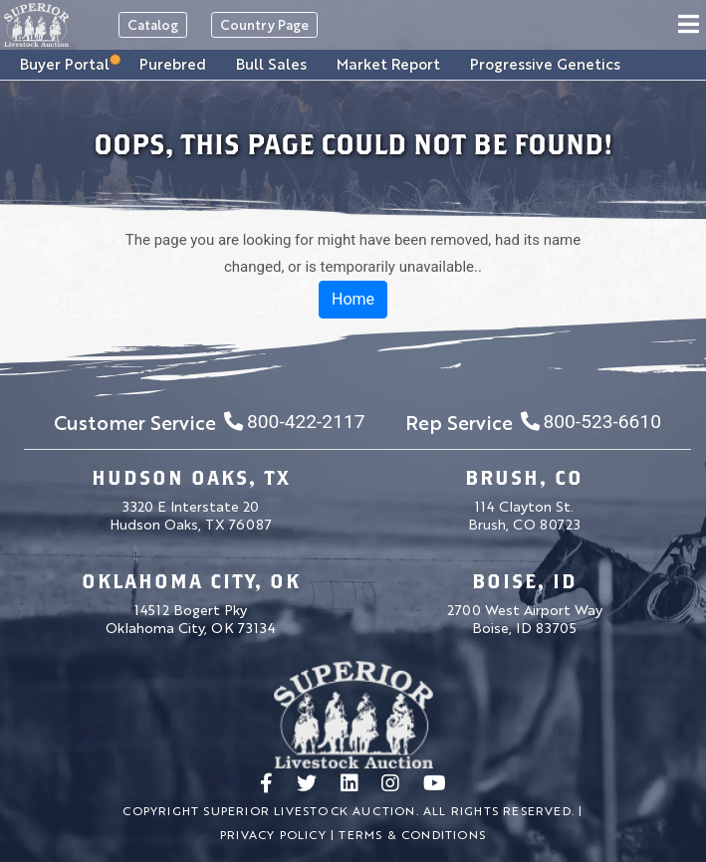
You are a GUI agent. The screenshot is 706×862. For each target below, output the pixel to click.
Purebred (172, 63)
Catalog (152, 24)
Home (353, 299)
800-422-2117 (294, 421)
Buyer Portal (65, 63)
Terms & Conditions (412, 834)
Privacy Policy (273, 834)
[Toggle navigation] (688, 25)
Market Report (388, 63)
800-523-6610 (591, 421)
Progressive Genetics (545, 63)
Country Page (264, 24)
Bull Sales (271, 63)
